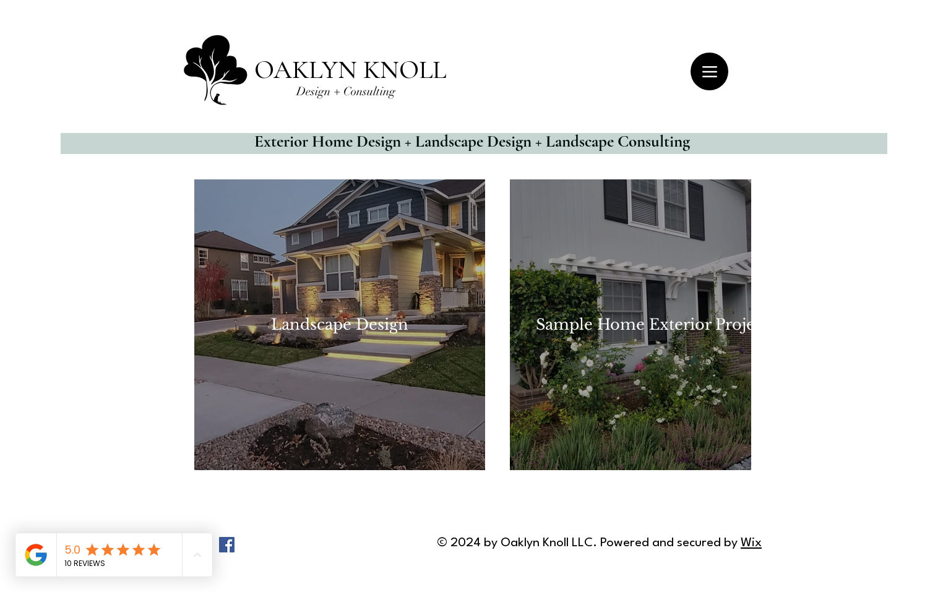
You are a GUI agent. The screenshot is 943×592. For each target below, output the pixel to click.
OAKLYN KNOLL (350, 69)
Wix (751, 543)
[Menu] (709, 71)
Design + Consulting (345, 91)
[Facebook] (227, 544)
